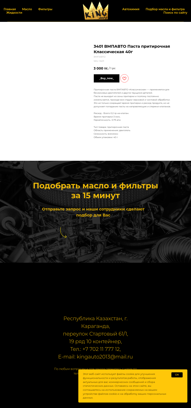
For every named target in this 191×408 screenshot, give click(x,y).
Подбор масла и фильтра (165, 9)
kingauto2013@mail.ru (105, 357)
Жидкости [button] (14, 12)
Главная (10, 9)
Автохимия (131, 9)
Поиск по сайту (175, 12)
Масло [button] (27, 9)
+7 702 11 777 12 (101, 349)
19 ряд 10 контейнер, (95, 341)
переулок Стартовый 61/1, (95, 334)
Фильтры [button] (45, 9)
